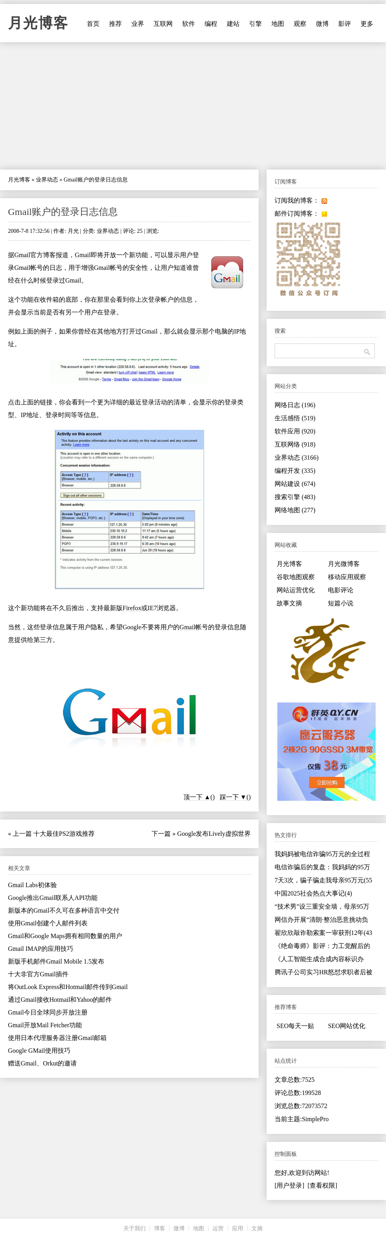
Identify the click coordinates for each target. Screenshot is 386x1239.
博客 (159, 1228)
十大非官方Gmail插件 (38, 974)
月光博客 (38, 23)
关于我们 (134, 1228)
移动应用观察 (347, 577)
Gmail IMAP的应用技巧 (40, 948)
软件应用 (295, 431)
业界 (137, 23)
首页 (93, 23)
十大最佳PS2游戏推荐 (64, 833)
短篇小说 (340, 603)
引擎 (255, 23)
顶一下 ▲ (197, 797)
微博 (322, 23)
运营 (218, 1228)
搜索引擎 (295, 497)
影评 (344, 23)
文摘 (257, 1228)
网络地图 (295, 510)
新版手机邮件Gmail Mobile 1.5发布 (56, 961)
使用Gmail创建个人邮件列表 (48, 923)
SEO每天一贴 (295, 1025)
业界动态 (47, 180)
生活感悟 (295, 418)
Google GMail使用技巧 (39, 1050)
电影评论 (340, 590)
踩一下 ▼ (233, 797)
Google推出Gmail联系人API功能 (52, 897)
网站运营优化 (296, 590)
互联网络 (295, 444)
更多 (367, 23)
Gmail (22, 255)
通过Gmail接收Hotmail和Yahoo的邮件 (60, 999)
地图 (277, 23)
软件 (188, 23)
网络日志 (295, 405)
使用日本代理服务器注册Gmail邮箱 (57, 1037)
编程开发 (295, 470)
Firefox (132, 608)
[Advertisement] (193, 106)
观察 (300, 23)
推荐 (115, 23)
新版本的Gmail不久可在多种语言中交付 (63, 910)
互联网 (163, 23)
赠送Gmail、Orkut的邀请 (42, 1063)
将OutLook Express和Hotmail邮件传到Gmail (68, 986)
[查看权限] (322, 1185)
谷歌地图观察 (296, 577)
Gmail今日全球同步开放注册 (48, 1012)
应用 (237, 1228)
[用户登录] (289, 1185)
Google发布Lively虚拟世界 (214, 833)
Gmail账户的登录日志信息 (63, 212)
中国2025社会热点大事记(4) (313, 893)
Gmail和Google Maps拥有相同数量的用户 (65, 936)
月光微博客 (344, 563)
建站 (233, 23)
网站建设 (295, 483)
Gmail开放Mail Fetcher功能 (45, 1025)
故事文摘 (289, 603)
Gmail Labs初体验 (32, 885)
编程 (211, 23)
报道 (62, 255)
